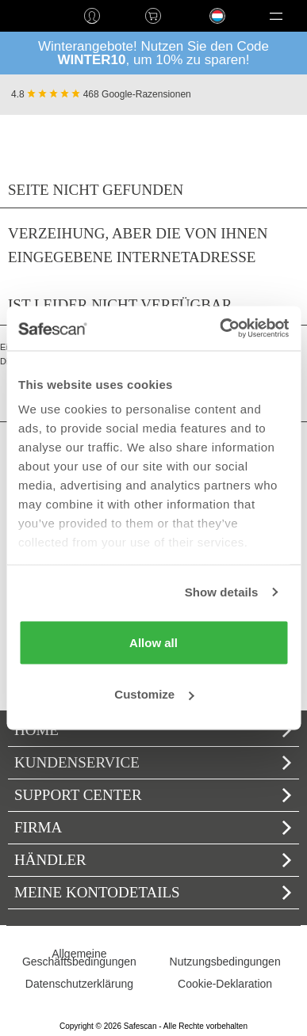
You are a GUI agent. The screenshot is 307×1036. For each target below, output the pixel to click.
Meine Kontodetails (152, 892)
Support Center (152, 795)
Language (208, 28)
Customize (154, 694)
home (30, 16)
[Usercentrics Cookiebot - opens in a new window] (220, 328)
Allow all (153, 642)
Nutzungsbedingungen (225, 962)
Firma (152, 827)
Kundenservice (152, 762)
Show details (222, 592)
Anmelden (91, 16)
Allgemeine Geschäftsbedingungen (79, 958)
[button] (276, 16)
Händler (152, 859)
